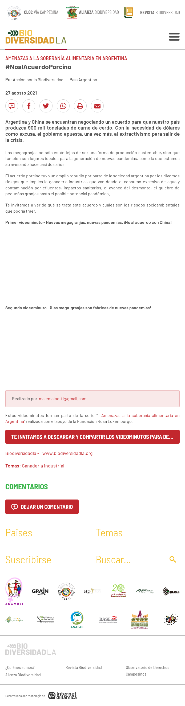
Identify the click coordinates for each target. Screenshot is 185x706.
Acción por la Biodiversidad (38, 79)
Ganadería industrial (43, 466)
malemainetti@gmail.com (62, 398)
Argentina (87, 79)
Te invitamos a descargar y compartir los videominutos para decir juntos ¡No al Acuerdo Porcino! (95, 436)
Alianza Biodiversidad (23, 674)
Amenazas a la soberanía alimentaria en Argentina (66, 58)
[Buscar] (129, 559)
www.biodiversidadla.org (67, 453)
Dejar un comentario (42, 506)
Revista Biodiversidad (84, 667)
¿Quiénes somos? (20, 667)
